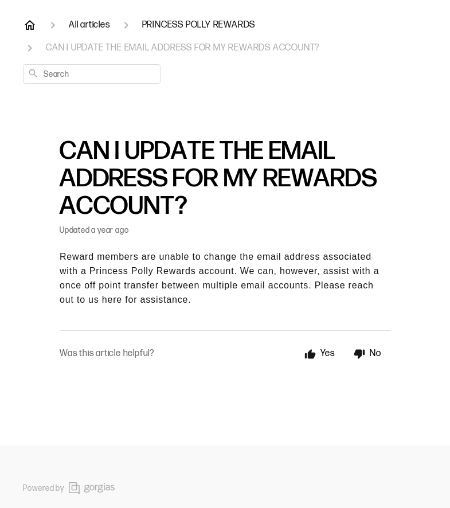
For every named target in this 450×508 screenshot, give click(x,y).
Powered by (69, 488)
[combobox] (92, 74)
